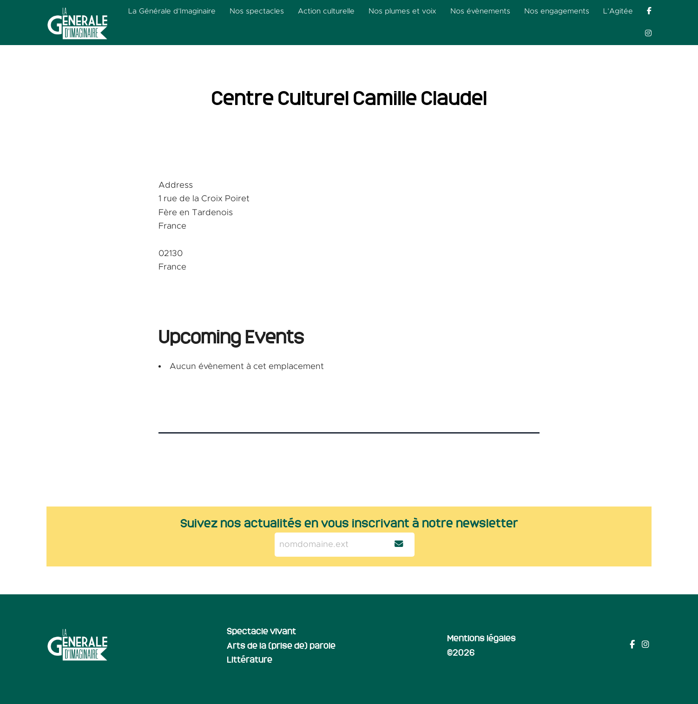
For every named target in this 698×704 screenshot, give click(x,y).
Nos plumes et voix (402, 11)
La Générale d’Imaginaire (172, 11)
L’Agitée (618, 11)
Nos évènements (480, 11)
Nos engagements (556, 11)
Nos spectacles (257, 11)
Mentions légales (481, 637)
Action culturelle (326, 11)
